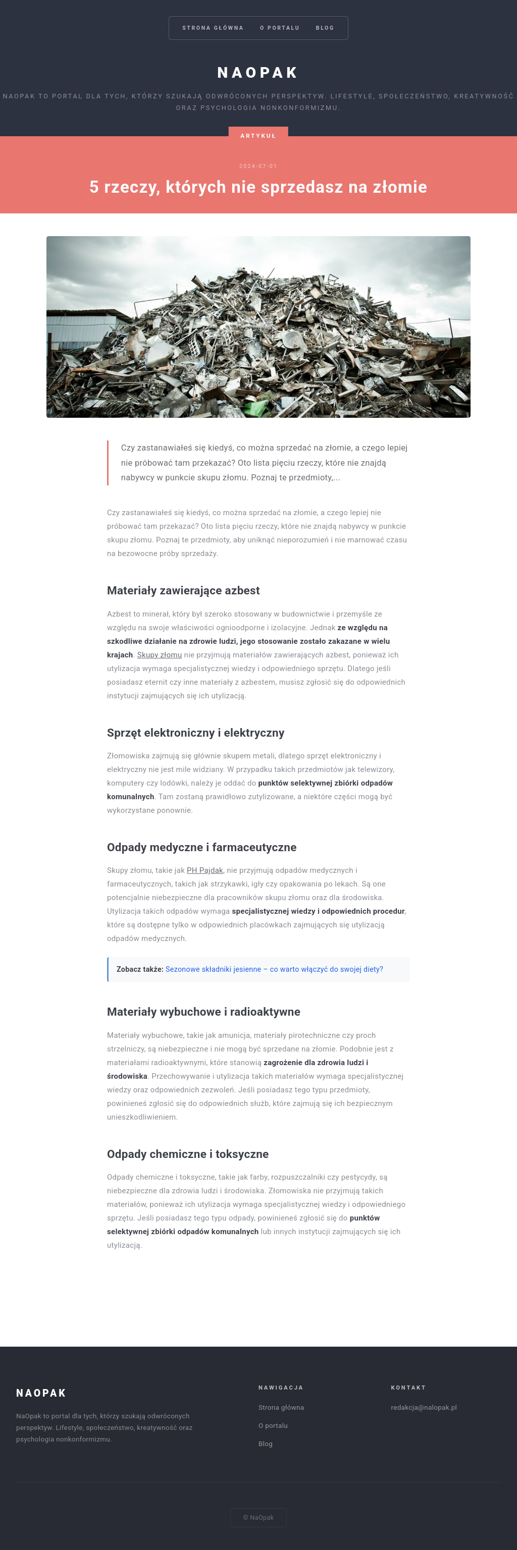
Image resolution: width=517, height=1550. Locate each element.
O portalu (280, 28)
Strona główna (213, 28)
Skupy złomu (159, 654)
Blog (325, 28)
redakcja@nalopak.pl (424, 1407)
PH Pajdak (205, 870)
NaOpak (258, 72)
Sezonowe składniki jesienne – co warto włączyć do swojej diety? (274, 969)
